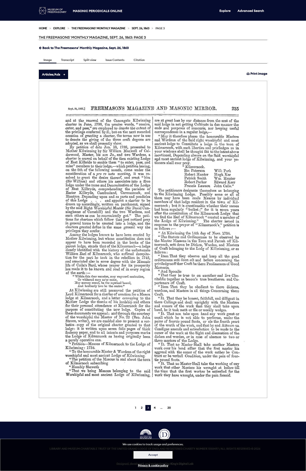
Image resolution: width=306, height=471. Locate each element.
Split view (90, 60)
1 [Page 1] (135, 408)
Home (43, 28)
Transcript (67, 60)
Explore (224, 11)
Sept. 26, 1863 (140, 28)
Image (48, 60)
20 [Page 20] (169, 408)
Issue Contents (115, 60)
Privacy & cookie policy (153, 465)
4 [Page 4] (155, 408)
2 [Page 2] (141, 408)
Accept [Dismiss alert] (153, 455)
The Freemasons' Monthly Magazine (98, 28)
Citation (139, 60)
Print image (257, 74)
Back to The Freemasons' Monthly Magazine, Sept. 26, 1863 (84, 48)
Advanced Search (251, 11)
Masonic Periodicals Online (97, 11)
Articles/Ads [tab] (51, 74)
